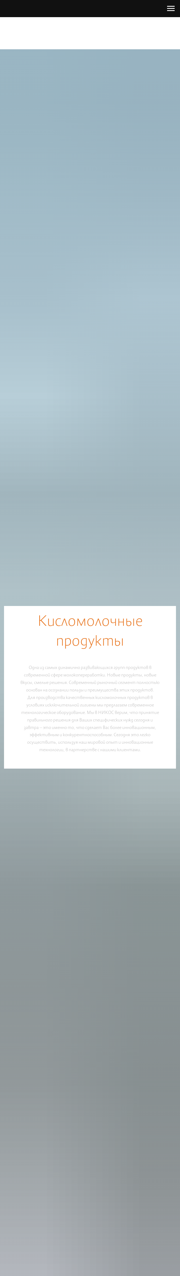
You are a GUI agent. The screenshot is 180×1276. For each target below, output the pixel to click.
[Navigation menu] (171, 8)
